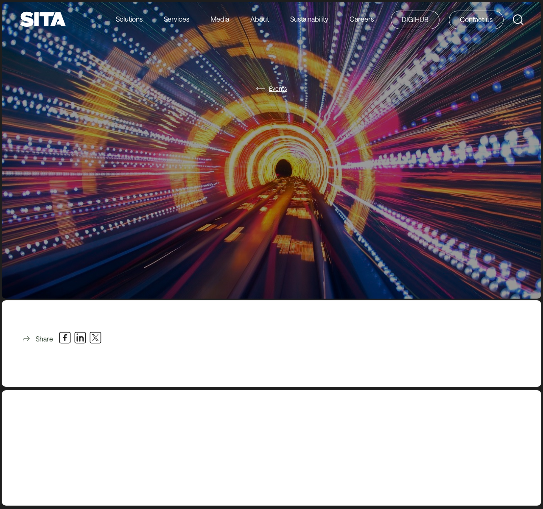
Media (219, 19)
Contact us (476, 19)
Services (176, 19)
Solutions (129, 19)
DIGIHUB (415, 19)
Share (37, 339)
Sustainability (309, 19)
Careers (362, 19)
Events (278, 88)
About (259, 19)
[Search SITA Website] (518, 19)
